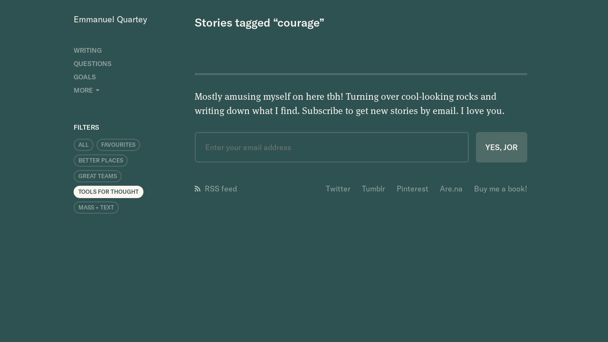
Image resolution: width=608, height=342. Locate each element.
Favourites (118, 144)
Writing (88, 50)
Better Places (100, 160)
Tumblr (373, 188)
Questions (93, 63)
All (83, 144)
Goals (85, 77)
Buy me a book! (500, 188)
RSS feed (216, 188)
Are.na (451, 188)
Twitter (338, 188)
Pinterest (412, 188)
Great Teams (97, 176)
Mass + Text (96, 207)
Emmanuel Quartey (110, 19)
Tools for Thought (108, 191)
